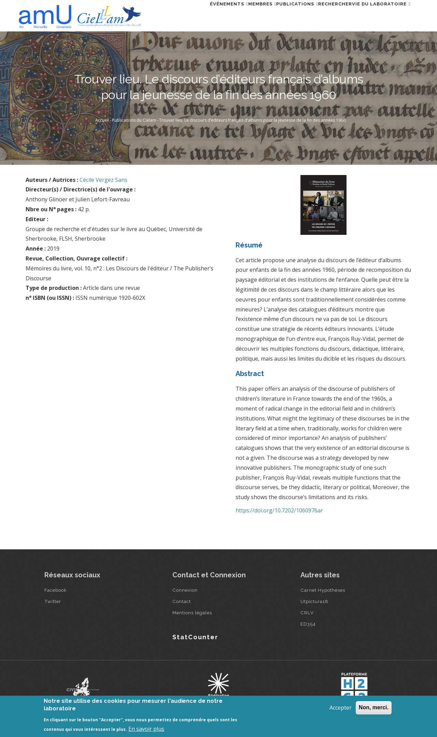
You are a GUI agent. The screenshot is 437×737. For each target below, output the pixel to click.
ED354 (308, 624)
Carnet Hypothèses (322, 590)
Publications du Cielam (134, 120)
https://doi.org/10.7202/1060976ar (279, 510)
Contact (181, 601)
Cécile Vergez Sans (103, 180)
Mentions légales (192, 612)
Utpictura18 (314, 601)
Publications (277, 14)
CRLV (307, 612)
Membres (234, 14)
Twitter (52, 601)
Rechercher (323, 14)
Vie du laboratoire (377, 14)
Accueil (102, 120)
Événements (192, 14)
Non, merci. (374, 707)
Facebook (55, 590)
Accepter (340, 707)
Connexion (185, 590)
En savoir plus (146, 729)
